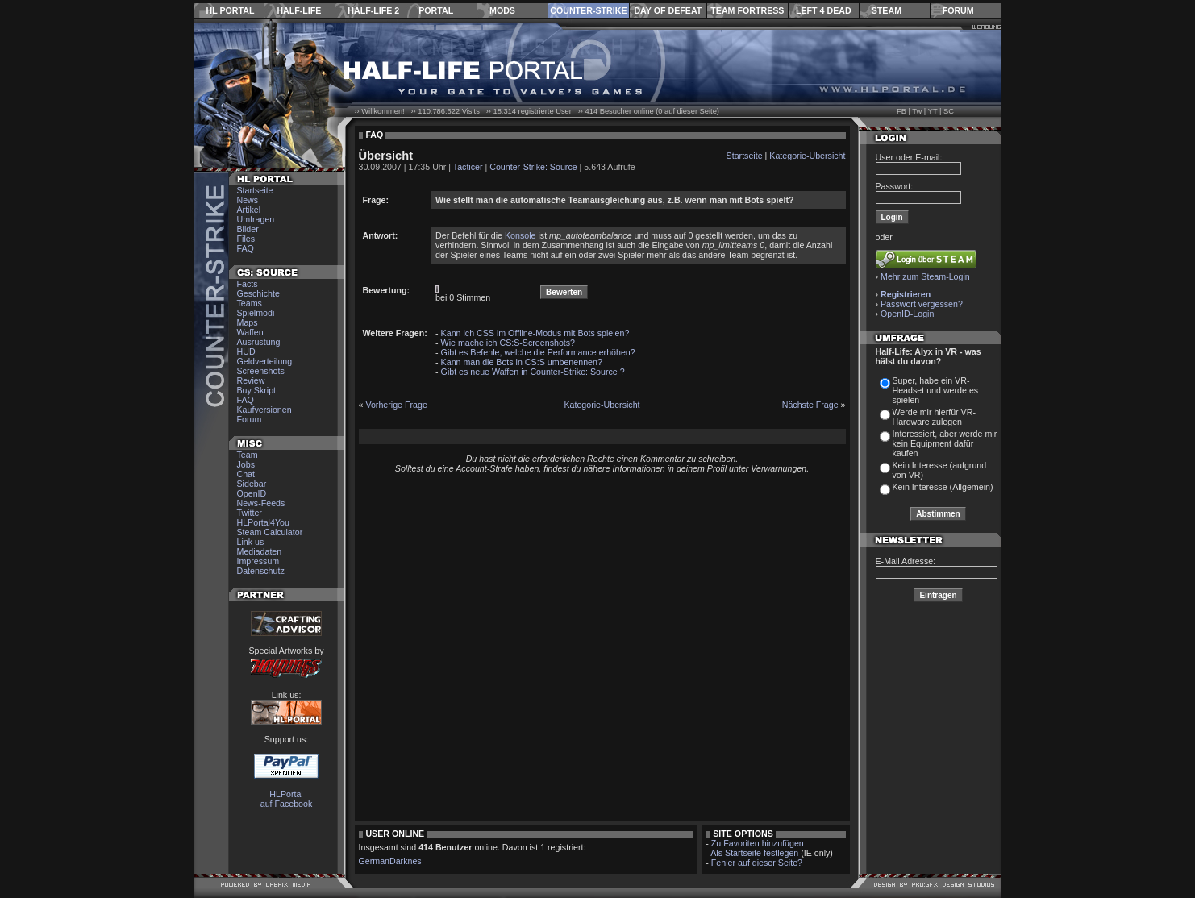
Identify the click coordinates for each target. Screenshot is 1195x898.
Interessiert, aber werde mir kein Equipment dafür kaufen (945, 443)
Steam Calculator (270, 532)
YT (933, 111)
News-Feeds (261, 503)
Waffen (250, 332)
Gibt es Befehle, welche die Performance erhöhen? (538, 352)
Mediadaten (259, 551)
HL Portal (230, 10)
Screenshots (261, 371)
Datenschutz (261, 571)
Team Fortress (747, 10)
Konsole (520, 235)
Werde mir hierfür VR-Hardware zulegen (934, 416)
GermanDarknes (390, 861)
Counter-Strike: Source (533, 167)
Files (246, 238)
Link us (250, 542)
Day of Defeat (668, 10)
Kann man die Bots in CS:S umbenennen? (521, 362)
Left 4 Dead (823, 10)
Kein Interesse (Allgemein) (943, 487)
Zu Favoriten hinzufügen (757, 843)
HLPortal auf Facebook (286, 799)
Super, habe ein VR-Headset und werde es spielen (936, 390)
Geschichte (258, 293)
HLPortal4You (263, 522)
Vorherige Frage (396, 405)
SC (948, 111)
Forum (958, 10)
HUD (246, 351)
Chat (246, 474)
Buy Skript (257, 390)
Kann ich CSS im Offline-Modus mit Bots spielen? (535, 333)
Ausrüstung (259, 342)
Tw (917, 111)
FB (901, 111)
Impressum (258, 561)
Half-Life (299, 10)
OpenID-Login (907, 313)
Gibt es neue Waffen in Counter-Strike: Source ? (533, 371)
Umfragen (256, 219)
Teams (249, 303)
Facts (247, 284)
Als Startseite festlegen (754, 853)
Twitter (249, 513)
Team (247, 454)
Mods (502, 10)
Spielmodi (256, 313)
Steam (886, 10)
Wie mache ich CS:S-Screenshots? (508, 342)
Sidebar (252, 483)
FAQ (245, 248)
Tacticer (468, 167)
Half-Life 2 (373, 10)
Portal (435, 10)
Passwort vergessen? (922, 304)
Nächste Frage (810, 405)
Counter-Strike (588, 10)
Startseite (255, 190)
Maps (247, 322)
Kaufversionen (264, 409)
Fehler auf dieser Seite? (756, 862)
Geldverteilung (265, 361)
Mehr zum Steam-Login (925, 276)
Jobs (246, 464)
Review (251, 380)
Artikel (249, 209)
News (248, 200)
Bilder (248, 229)
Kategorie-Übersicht (807, 155)
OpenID (252, 493)
